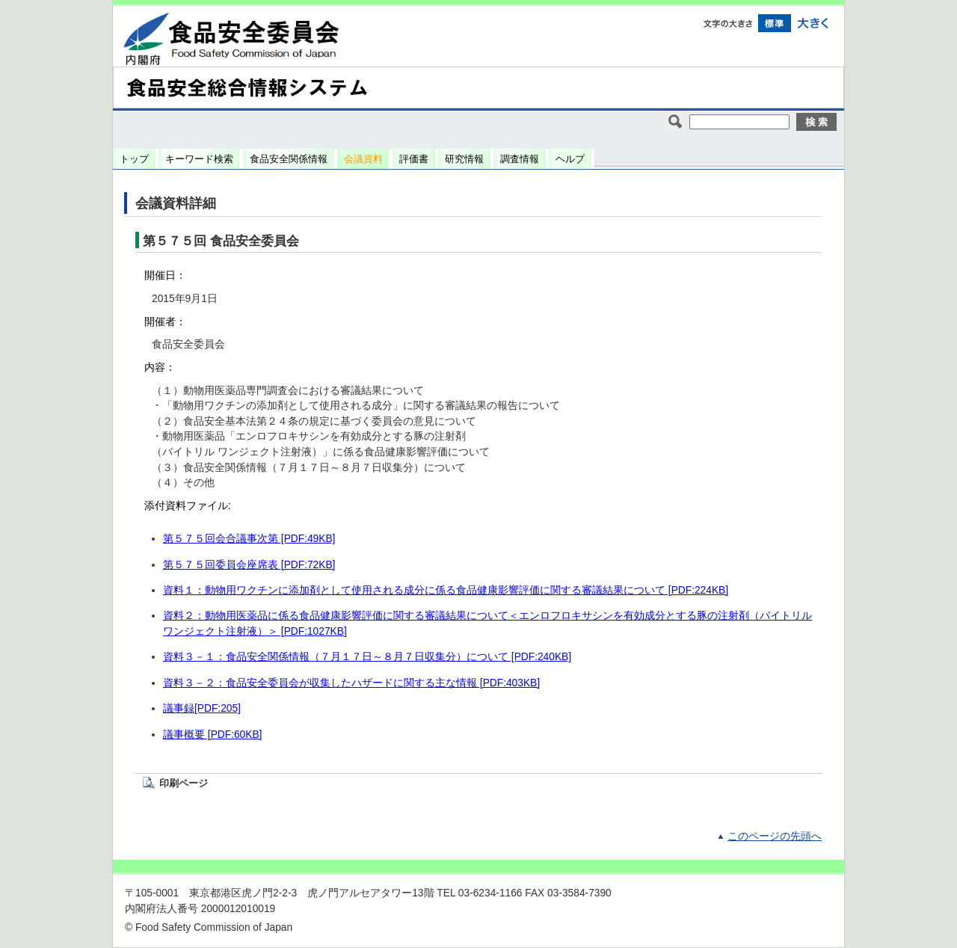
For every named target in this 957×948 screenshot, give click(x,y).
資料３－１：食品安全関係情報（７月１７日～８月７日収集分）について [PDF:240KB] (367, 656)
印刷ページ (183, 783)
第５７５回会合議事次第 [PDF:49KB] (249, 538)
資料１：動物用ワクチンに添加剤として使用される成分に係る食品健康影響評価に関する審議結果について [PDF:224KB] (445, 590)
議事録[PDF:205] (202, 708)
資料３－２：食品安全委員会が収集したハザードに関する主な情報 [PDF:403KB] (351, 683)
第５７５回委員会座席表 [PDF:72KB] (249, 564)
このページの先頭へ (774, 836)
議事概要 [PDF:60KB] (212, 734)
